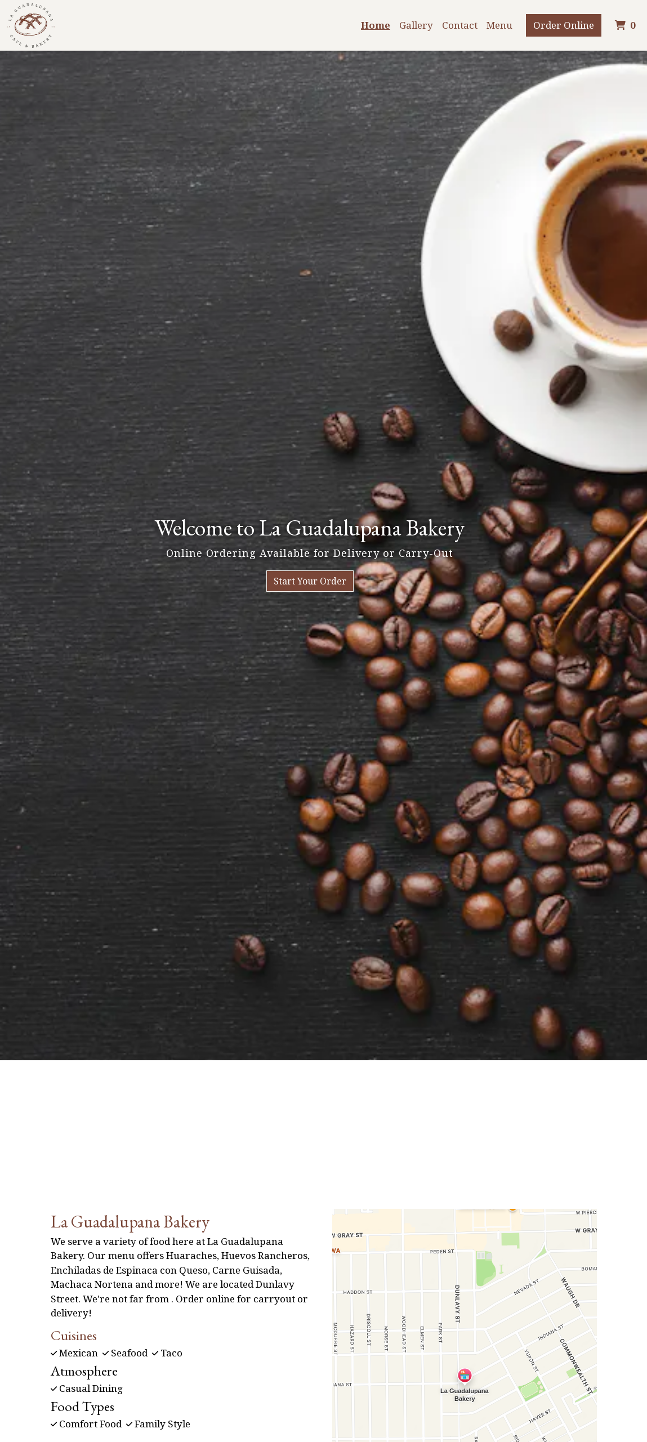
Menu (499, 25)
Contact (460, 25)
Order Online (563, 25)
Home (375, 25)
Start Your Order (310, 581)
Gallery (416, 25)
